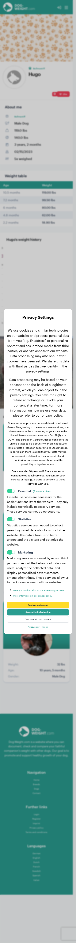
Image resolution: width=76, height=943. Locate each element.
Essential (34, 485)
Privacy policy (32, 632)
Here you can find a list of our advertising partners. (33, 586)
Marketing (25, 546)
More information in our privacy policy (39, 593)
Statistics (24, 513)
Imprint (47, 632)
